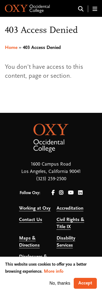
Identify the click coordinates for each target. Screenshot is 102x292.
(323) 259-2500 (51, 179)
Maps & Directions (29, 242)
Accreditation (70, 208)
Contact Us (30, 219)
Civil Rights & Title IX (70, 223)
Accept (85, 283)
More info (53, 271)
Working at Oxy (35, 208)
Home (11, 47)
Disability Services (66, 242)
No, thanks (60, 283)
